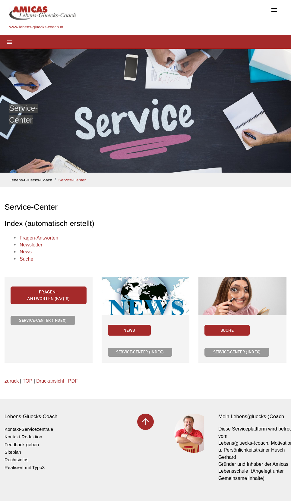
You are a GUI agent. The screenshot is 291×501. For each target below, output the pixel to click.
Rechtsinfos (16, 459)
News (129, 330)
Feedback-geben (22, 444)
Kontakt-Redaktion (23, 436)
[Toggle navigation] (274, 10)
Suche (227, 330)
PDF (73, 381)
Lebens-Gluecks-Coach (30, 180)
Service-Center (72, 180)
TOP (27, 381)
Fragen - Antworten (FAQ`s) (48, 295)
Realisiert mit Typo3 (25, 467)
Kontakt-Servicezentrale (29, 429)
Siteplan (13, 452)
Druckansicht (50, 381)
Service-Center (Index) (43, 320)
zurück (12, 381)
